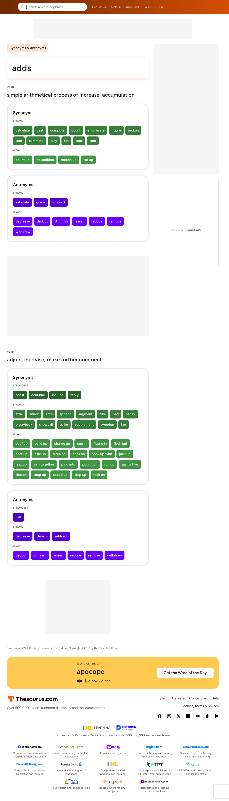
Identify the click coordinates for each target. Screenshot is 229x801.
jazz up (21, 464)
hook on (79, 454)
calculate (23, 130)
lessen (79, 221)
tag (123, 424)
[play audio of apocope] (79, 681)
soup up (40, 475)
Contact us (197, 698)
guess (40, 202)
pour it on (89, 464)
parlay (130, 414)
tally (53, 141)
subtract (58, 202)
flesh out (120, 443)
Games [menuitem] (116, 6)
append (65, 414)
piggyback (24, 424)
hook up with (102, 454)
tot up (88, 160)
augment (85, 414)
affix (19, 414)
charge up (62, 443)
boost (20, 395)
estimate (22, 202)
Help (215, 698)
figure (116, 130)
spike (64, 424)
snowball (46, 424)
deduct (42, 221)
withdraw (23, 232)
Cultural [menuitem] (133, 6)
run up (109, 464)
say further (130, 464)
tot (66, 141)
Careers (178, 698)
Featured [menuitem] (99, 6)
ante (49, 414)
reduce (96, 221)
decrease (23, 221)
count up (23, 160)
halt (18, 517)
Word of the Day (89, 663)
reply (74, 395)
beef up (22, 443)
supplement (84, 424)
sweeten (107, 424)
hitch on (59, 454)
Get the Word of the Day (185, 672)
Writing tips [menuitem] (154, 6)
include (57, 395)
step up (80, 475)
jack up (125, 454)
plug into (68, 464)
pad (116, 414)
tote (93, 141)
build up (41, 443)
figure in (100, 443)
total (79, 141)
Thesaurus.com (10, 7)
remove (115, 221)
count (76, 130)
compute (57, 130)
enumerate (96, 130)
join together (44, 464)
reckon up (69, 160)
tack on (99, 475)
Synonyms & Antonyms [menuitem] (28, 48)
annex (34, 414)
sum (19, 141)
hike (102, 414)
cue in (82, 443)
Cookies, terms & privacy (200, 706)
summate (36, 141)
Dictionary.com (219, 7)
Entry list (160, 698)
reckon (133, 130)
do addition (45, 160)
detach (42, 536)
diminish (61, 221)
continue (38, 395)
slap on (21, 475)
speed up (60, 475)
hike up (40, 454)
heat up (21, 454)
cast (40, 130)
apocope (91, 671)
